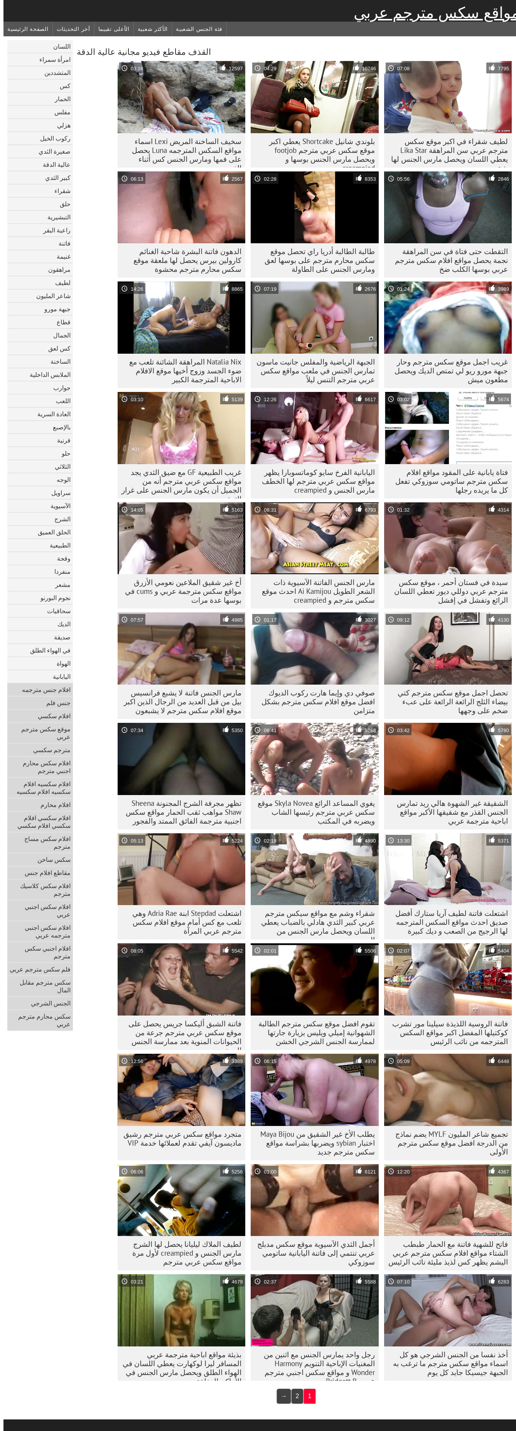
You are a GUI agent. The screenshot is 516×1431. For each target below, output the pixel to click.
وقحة (60, 558)
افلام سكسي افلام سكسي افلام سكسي (40, 821)
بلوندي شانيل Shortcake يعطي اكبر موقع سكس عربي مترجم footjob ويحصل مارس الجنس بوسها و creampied (318, 152)
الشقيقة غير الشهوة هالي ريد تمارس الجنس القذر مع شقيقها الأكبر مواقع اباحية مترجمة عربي (448, 812)
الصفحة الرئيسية (24, 28)
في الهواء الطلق (47, 650)
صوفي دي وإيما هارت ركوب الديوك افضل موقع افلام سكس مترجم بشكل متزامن (314, 701)
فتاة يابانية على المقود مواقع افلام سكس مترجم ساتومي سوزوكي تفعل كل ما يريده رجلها (448, 481)
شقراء (59, 191)
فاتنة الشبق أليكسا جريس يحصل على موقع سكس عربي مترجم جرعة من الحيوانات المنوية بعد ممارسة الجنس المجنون (181, 1034)
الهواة (60, 663)
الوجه (60, 479)
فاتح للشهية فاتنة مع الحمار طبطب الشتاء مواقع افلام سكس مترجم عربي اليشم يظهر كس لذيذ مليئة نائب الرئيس (444, 1253)
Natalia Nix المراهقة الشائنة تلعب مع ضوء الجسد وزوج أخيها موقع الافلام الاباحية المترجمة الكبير (182, 370)
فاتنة (61, 243)
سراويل (57, 493)
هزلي (60, 125)
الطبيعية (56, 545)
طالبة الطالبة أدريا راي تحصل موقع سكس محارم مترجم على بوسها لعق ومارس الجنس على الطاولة (316, 260)
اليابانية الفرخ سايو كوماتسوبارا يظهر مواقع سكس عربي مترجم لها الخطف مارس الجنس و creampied (314, 481)
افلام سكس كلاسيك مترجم (42, 889)
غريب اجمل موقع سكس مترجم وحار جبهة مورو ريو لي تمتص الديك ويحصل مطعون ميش (447, 370)
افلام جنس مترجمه (43, 689)
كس (61, 86)
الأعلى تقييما (110, 28)
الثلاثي (59, 466)
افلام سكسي (50, 716)
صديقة (59, 637)
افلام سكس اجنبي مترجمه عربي (44, 931)
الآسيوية (57, 506)
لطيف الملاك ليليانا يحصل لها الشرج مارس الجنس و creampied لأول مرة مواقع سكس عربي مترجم (183, 1253)
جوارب (58, 388)
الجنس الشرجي (47, 1003)
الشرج (59, 519)
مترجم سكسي (48, 750)
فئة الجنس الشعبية (195, 28)
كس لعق (56, 348)
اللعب (59, 401)
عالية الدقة (53, 164)
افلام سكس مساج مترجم (44, 842)
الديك (60, 624)
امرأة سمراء (51, 59)
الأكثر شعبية (149, 28)
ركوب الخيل (52, 138)
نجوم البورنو (52, 598)
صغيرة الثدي (51, 151)
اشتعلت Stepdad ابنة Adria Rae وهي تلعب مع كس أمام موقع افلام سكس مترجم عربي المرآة (183, 922)
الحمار (59, 99)
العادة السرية (50, 414)
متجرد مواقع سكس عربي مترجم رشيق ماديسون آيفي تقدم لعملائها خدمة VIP (179, 1138)
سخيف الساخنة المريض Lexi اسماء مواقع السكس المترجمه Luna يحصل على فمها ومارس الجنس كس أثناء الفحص (183, 152)
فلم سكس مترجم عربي (36, 969)
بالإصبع (58, 427)
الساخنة (57, 361)
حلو (62, 453)
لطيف (59, 283)
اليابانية (58, 676)
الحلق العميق (50, 532)
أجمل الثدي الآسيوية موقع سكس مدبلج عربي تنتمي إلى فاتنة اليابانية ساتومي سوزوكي (312, 1253)
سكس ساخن (50, 859)
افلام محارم (52, 805)
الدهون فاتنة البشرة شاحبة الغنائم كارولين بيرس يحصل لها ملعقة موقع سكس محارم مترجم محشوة (184, 260)
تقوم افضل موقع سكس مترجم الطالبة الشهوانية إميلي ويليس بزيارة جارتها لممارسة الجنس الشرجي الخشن (313, 1032)
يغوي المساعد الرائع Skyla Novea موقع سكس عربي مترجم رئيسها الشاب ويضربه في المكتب (312, 812)
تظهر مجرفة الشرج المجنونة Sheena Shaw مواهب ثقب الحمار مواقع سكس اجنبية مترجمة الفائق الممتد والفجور (180, 812)
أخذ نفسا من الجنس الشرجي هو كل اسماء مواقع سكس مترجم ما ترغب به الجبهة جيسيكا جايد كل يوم (447, 1363)
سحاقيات (55, 611)
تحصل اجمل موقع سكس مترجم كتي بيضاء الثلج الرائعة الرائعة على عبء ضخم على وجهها (449, 701)
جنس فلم (55, 703)
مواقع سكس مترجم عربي (433, 12)
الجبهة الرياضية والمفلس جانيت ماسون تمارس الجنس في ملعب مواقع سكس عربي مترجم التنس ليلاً (312, 370)
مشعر (59, 584)
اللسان (58, 46)
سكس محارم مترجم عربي (41, 1020)
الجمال (58, 335)
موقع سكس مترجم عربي (42, 733)
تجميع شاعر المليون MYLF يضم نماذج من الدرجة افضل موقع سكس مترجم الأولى (448, 1142)
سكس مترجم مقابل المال (41, 986)
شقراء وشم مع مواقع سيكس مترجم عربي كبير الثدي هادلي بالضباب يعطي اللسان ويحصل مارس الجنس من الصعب (314, 924)
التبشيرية (55, 217)
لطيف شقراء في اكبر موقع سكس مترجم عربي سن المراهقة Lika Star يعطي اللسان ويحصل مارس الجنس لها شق (446, 152)
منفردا (59, 571)
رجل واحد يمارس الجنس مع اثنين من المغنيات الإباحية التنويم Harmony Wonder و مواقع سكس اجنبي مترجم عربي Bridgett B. (315, 1365)
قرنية (60, 440)
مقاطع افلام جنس (44, 873)
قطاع (60, 322)
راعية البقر (53, 230)
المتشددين (54, 72)
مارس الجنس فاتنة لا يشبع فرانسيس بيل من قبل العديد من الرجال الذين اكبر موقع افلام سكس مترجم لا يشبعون (179, 701)
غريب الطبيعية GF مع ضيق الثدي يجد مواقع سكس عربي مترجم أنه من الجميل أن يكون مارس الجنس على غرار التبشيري (178, 483)
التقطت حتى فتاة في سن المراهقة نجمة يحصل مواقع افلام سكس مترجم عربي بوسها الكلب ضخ (447, 260)
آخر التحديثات (70, 28)
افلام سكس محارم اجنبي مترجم (43, 767)
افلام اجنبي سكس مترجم (44, 952)
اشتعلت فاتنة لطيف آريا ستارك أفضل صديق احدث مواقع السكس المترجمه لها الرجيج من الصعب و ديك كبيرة (448, 922)
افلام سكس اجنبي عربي (44, 910)
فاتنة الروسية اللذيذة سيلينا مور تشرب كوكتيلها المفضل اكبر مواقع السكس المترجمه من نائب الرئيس (446, 1032)
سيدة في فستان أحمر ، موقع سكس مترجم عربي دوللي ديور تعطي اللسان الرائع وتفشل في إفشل (447, 591)
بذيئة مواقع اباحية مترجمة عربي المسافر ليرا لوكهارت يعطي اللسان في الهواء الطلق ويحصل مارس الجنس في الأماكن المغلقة (178, 1365)
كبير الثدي (54, 177)
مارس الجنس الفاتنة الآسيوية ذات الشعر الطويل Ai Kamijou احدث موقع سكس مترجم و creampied (314, 591)
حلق (61, 204)
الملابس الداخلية (46, 374)
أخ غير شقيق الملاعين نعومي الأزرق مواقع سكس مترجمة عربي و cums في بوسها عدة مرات (179, 591)
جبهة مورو (54, 309)
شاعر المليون (50, 296)
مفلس (59, 112)
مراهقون (56, 269)
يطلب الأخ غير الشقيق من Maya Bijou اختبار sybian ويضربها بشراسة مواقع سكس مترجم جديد (314, 1142)
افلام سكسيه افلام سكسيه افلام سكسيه (40, 787)
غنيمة (60, 256)
